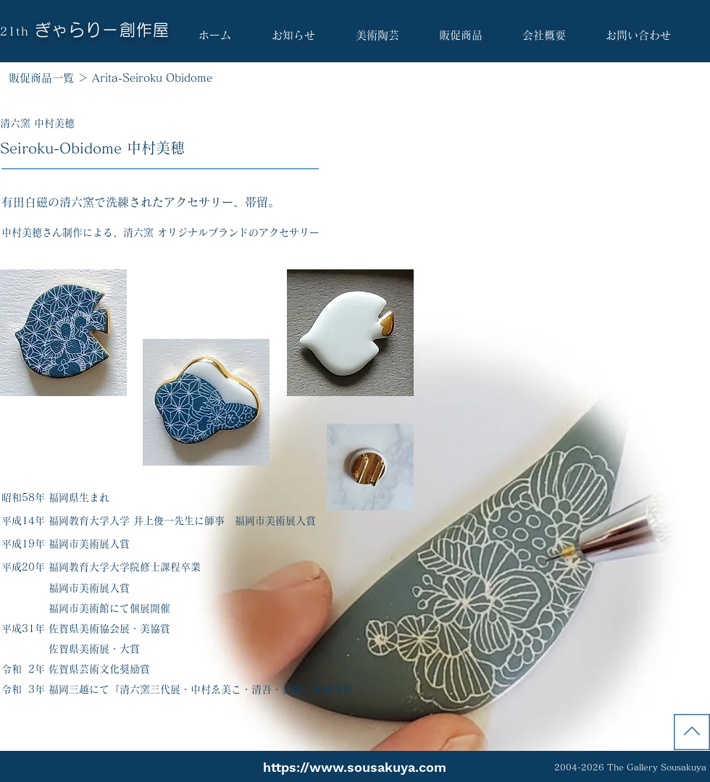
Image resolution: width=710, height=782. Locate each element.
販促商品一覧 (41, 77)
